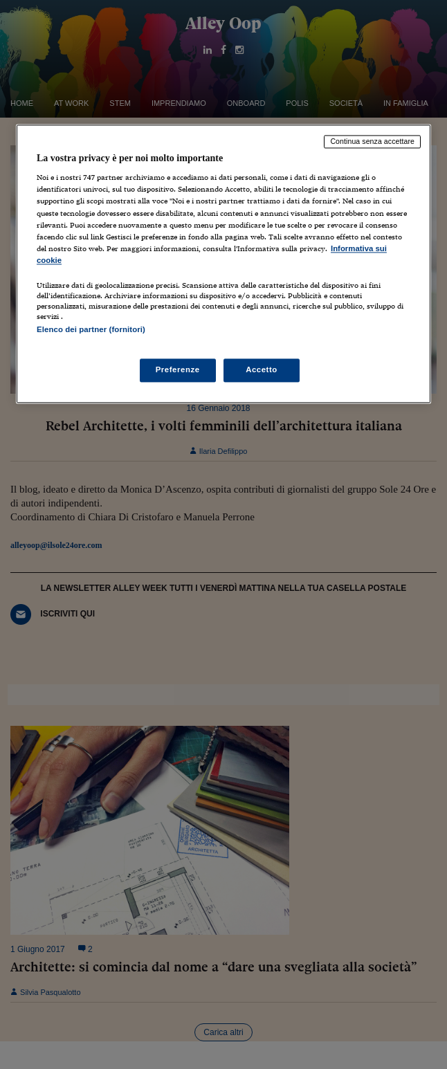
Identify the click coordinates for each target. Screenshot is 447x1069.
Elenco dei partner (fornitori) (91, 329)
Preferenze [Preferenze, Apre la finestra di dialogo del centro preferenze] (178, 370)
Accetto (261, 370)
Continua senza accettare (372, 141)
